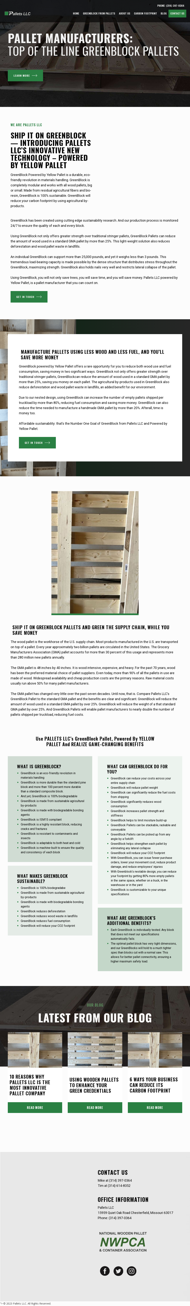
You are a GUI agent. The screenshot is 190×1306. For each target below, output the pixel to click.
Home (76, 13)
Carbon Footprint (145, 13)
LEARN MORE (25, 75)
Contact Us (177, 13)
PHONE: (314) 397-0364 (170, 5)
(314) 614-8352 (119, 1186)
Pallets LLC (19, 1303)
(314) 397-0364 (120, 1180)
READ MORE (35, 1107)
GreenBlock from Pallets (99, 13)
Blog (164, 13)
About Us (124, 13)
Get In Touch (29, 297)
